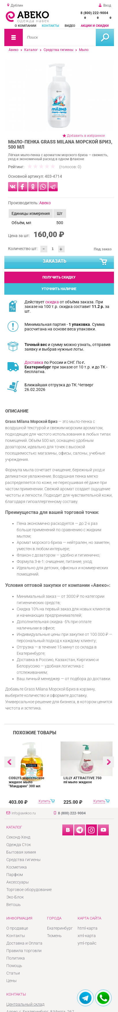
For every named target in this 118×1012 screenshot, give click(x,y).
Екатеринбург (60, 928)
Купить (44, 801)
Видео (70, 26)
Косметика (16, 867)
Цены (11, 980)
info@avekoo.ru (24, 813)
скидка (52, 302)
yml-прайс (87, 943)
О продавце (17, 928)
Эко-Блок (15, 897)
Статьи (13, 973)
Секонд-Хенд (18, 837)
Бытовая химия (21, 852)
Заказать (75, 262)
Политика (15, 958)
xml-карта (87, 935)
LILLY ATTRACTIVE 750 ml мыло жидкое (82, 780)
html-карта (88, 928)
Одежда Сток (18, 844)
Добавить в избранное (86, 136)
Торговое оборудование (29, 889)
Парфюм (14, 874)
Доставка (34, 362)
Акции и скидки (95, 26)
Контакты (50, 26)
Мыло (84, 50)
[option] (59, 95)
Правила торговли (24, 950)
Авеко (13, 50)
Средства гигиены (58, 50)
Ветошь (13, 904)
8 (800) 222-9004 (94, 13)
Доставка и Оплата (24, 943)
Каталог (31, 50)
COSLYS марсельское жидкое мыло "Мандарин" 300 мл (26, 782)
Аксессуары (17, 882)
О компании (25, 26)
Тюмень (54, 935)
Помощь (14, 965)
